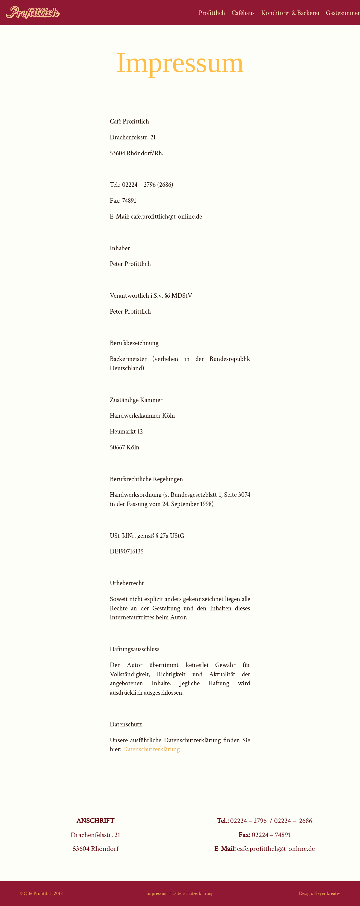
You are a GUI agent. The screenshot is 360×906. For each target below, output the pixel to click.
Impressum (157, 893)
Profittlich (212, 13)
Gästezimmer (343, 13)
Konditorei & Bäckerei (290, 13)
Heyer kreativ (327, 893)
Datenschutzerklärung (151, 749)
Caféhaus (243, 13)
